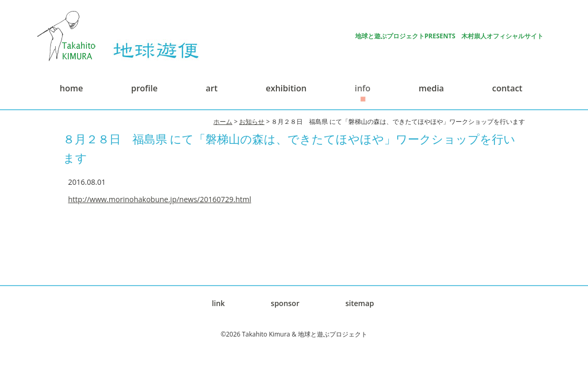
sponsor (285, 303)
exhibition (286, 88)
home (71, 88)
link (218, 303)
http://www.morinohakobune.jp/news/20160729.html (160, 199)
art (212, 88)
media (431, 88)
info (362, 88)
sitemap (359, 303)
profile (144, 88)
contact (507, 88)
